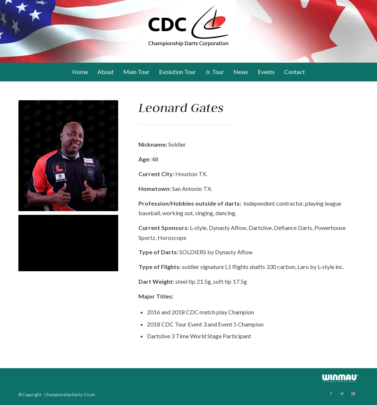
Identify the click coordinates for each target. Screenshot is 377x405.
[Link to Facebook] (331, 393)
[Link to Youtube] (353, 393)
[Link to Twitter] (342, 393)
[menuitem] (80, 72)
